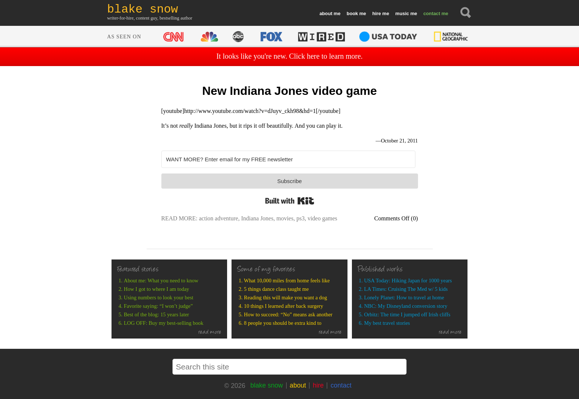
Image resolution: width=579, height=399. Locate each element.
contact (431, 13)
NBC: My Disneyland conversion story (405, 306)
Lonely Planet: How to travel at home (404, 297)
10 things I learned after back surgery (283, 306)
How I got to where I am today (156, 289)
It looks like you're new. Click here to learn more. (289, 56)
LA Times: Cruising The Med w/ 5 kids (406, 289)
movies (284, 218)
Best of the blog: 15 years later (156, 314)
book (352, 13)
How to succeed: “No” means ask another (288, 314)
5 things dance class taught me (276, 289)
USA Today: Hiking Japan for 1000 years (408, 280)
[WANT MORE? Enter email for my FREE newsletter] (288, 159)
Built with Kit (289, 200)
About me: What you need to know (161, 280)
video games (322, 218)
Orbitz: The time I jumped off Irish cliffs (407, 314)
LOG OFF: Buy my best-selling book (163, 323)
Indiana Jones (257, 218)
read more (210, 332)
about (325, 13)
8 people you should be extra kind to (283, 323)
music (402, 13)
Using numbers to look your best (158, 297)
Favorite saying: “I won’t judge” (158, 306)
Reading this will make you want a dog (285, 297)
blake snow (266, 385)
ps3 (301, 218)
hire (376, 13)
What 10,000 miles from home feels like (287, 280)
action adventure (218, 218)
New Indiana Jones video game (289, 90)
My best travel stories (387, 323)
